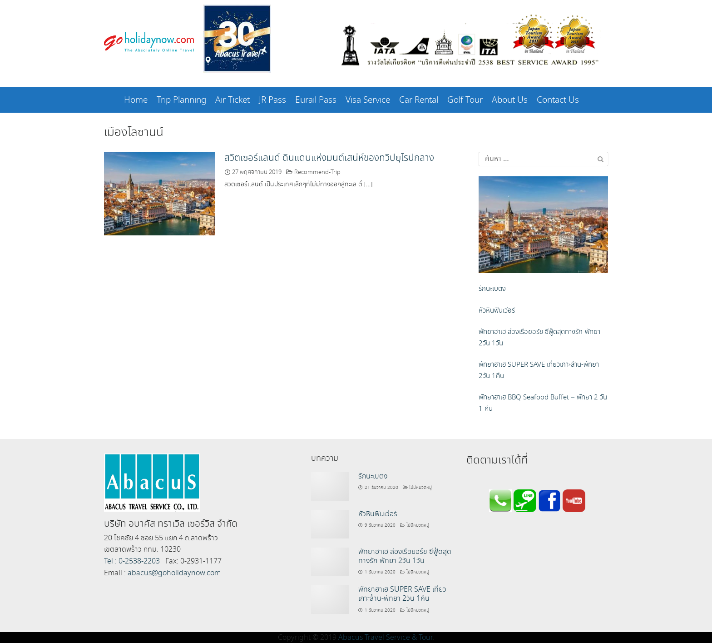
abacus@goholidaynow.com (174, 572)
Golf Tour (465, 100)
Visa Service (368, 100)
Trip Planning (181, 100)
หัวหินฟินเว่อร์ (377, 513)
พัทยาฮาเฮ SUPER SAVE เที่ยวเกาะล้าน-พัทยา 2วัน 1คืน (402, 593)
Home (136, 100)
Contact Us (558, 100)
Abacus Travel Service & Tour (385, 637)
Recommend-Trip (317, 171)
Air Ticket (232, 100)
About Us (510, 100)
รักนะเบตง (372, 475)
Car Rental (418, 100)
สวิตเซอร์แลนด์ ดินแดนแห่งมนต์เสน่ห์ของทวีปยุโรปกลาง (329, 157)
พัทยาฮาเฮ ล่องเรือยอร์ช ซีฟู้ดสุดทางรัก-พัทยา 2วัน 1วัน (404, 555)
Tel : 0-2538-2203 (132, 560)
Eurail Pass (315, 100)
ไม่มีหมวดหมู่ (420, 486)
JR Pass (272, 100)
